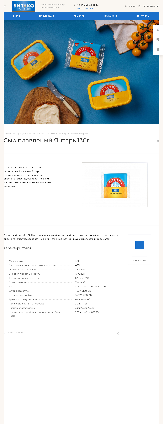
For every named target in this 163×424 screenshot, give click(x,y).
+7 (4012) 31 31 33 (88, 4)
